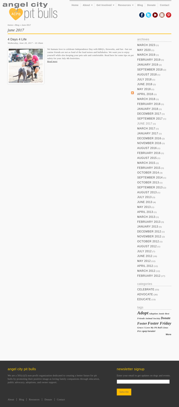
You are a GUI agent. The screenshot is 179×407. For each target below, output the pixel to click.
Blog (140, 5)
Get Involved (104, 5)
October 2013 (148, 182)
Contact (164, 5)
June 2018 (144, 84)
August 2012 (147, 246)
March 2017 (146, 128)
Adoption (153, 313)
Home (75, 5)
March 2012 (146, 270)
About (86, 5)
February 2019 (148, 59)
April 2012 (145, 265)
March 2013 (146, 216)
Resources (124, 5)
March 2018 (146, 99)
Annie (161, 313)
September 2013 (150, 187)
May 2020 (144, 50)
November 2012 (149, 236)
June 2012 (144, 256)
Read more (52, 61)
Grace (140, 327)
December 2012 (149, 231)
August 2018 (147, 74)
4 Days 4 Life (17, 39)
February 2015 (148, 167)
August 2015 (147, 157)
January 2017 (147, 133)
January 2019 (147, 64)
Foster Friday (159, 323)
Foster (142, 323)
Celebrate (145, 289)
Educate (144, 299)
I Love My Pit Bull (153, 327)
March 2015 (146, 162)
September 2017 (150, 118)
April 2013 (145, 211)
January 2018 (147, 108)
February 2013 (148, 221)
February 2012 (148, 275)
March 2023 (146, 45)
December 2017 (149, 113)
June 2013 (144, 202)
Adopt (142, 312)
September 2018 (150, 69)
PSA (139, 331)
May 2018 (144, 89)
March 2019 (146, 54)
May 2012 (144, 261)
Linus (165, 327)
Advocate (145, 294)
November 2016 (149, 143)
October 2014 (148, 172)
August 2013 (147, 192)
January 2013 (147, 226)
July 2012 (144, 251)
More (168, 334)
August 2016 (147, 148)
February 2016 (148, 153)
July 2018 (144, 79)
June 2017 (144, 123)
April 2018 (145, 94)
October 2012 (148, 241)
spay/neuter (149, 331)
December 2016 (149, 138)
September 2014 (150, 177)
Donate (151, 5)
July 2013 (144, 197)
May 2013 (144, 207)
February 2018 (148, 104)
